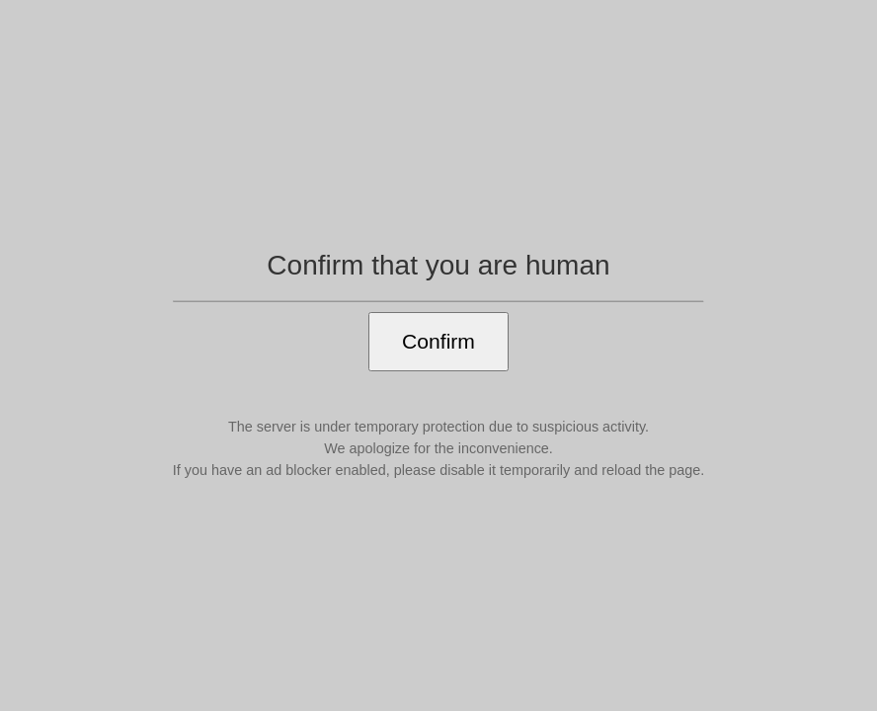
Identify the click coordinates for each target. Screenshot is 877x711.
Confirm (438, 341)
